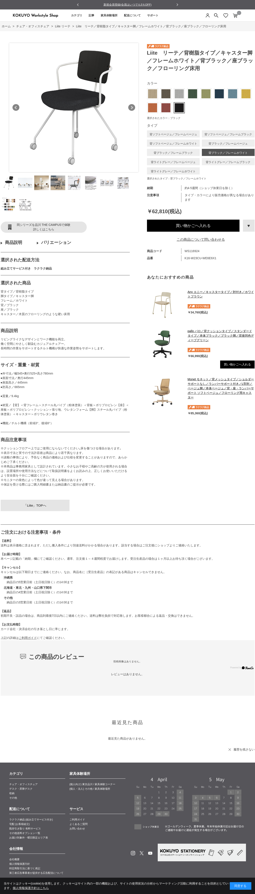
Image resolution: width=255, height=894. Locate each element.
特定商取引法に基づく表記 (24, 868)
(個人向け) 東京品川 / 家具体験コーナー (92, 784)
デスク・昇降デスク (20, 788)
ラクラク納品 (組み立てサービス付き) (31, 819)
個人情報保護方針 (19, 863)
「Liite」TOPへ (35, 505)
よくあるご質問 (79, 824)
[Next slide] (177, 5)
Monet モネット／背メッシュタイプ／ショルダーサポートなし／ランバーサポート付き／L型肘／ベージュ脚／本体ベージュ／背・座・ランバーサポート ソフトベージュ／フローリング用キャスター (221, 388)
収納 (11, 793)
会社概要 (14, 859)
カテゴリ (76, 15)
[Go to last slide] (78, 4)
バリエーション (56, 242)
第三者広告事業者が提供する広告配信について (36, 872)
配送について (132, 15)
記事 (91, 15)
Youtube (150, 853)
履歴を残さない (244, 749)
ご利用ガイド (28, 638)
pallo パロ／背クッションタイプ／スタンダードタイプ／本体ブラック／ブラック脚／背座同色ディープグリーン (221, 335)
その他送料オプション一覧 (24, 833)
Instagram (133, 853)
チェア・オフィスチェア (23, 784)
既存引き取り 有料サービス (25, 828)
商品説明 (13, 242)
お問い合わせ (77, 828)
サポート (152, 15)
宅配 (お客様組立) (19, 824)
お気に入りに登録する (249, 226)
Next (131, 107)
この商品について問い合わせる (201, 239)
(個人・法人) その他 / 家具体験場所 (90, 788)
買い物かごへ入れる (193, 226)
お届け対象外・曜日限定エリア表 (28, 837)
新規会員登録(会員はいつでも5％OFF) (127, 4)
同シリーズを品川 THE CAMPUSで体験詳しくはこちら (44, 227)
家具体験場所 (109, 15)
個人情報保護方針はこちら (31, 888)
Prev (15, 107)
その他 (13, 797)
